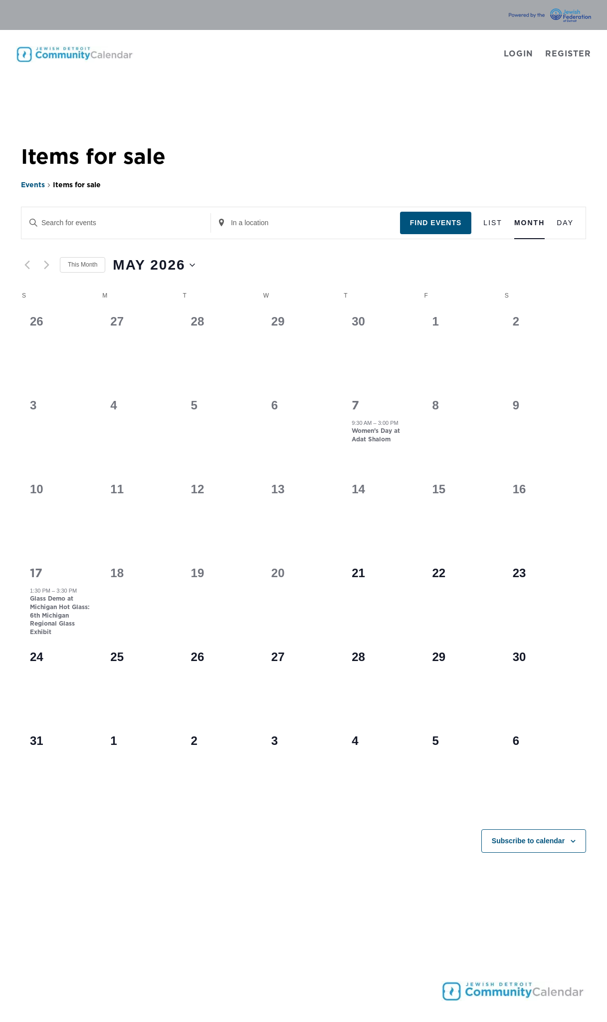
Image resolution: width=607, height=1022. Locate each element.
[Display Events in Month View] (529, 223)
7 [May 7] (355, 406)
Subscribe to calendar (528, 841)
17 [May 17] (36, 574)
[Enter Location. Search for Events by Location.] (305, 223)
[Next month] (46, 265)
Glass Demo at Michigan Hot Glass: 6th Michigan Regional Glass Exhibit (60, 615)
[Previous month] (27, 265)
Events (33, 185)
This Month (82, 264)
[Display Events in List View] (492, 223)
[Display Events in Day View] (565, 223)
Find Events (436, 223)
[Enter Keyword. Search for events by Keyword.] (115, 223)
